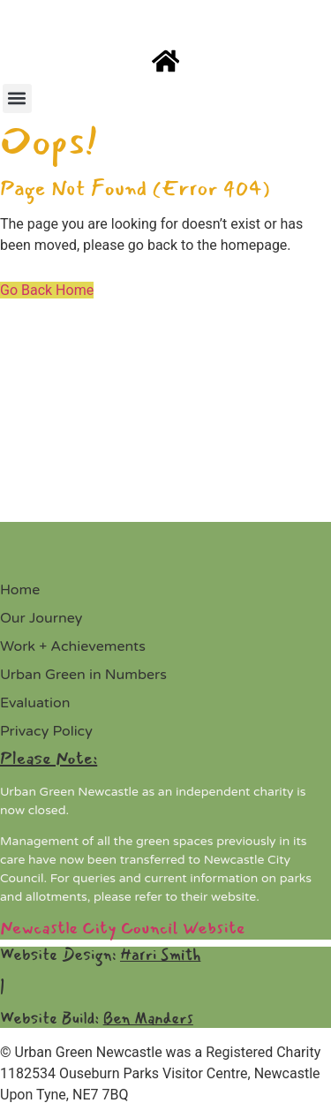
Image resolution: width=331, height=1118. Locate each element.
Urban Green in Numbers (83, 675)
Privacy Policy (46, 731)
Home (20, 590)
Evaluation (35, 703)
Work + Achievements (73, 646)
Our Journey (41, 618)
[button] (17, 98)
